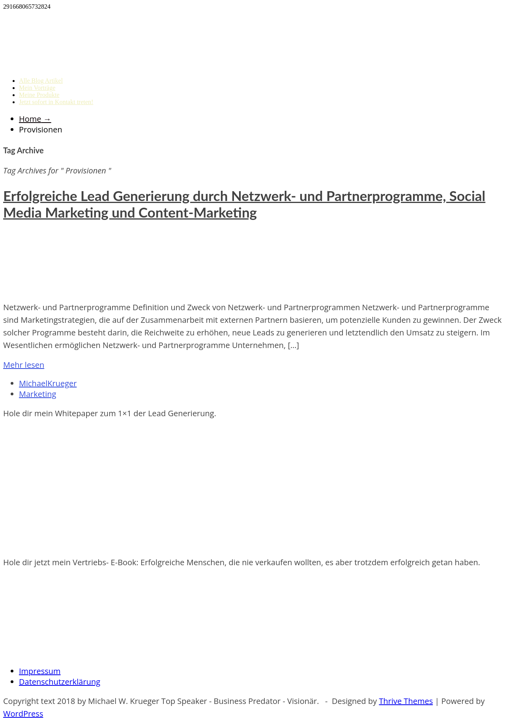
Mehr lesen (23, 364)
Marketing (37, 394)
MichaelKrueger (48, 383)
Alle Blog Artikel (41, 80)
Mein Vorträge (37, 87)
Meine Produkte (39, 94)
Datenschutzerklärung (59, 681)
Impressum (40, 671)
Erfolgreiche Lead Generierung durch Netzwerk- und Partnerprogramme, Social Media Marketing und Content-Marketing (244, 203)
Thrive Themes (406, 701)
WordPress (23, 713)
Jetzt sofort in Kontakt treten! (56, 102)
